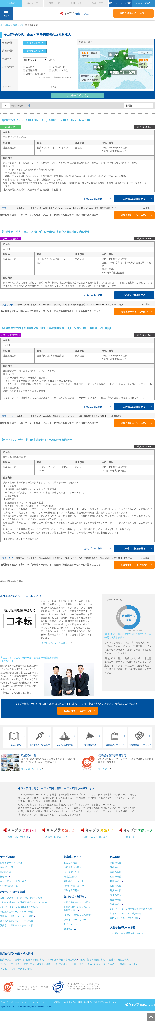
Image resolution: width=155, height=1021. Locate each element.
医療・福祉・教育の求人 (92, 959)
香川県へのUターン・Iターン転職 (16, 921)
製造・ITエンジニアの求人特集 (125, 913)
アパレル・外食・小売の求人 (62, 959)
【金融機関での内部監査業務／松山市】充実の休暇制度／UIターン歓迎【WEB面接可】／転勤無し (56, 328)
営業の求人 (5, 959)
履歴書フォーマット (74, 881)
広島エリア (54, 3)
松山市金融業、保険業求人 (50, 304)
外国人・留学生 (143, 3)
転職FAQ (4, 876)
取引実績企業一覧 (9, 886)
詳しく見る (103, 768)
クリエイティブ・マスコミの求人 (16, 969)
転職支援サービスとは (11, 862)
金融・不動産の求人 (119, 959)
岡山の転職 (115, 862)
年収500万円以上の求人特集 (124, 918)
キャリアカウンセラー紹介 (13, 881)
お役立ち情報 (70, 862)
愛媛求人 (20, 208)
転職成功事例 (70, 876)
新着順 (129, 105)
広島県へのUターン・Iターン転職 (16, 916)
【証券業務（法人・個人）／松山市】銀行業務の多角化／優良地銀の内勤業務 (44, 231)
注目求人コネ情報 (73, 867)
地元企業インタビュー (75, 872)
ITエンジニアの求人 (10, 964)
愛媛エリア (97, 3)
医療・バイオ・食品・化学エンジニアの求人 (94, 964)
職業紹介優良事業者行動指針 (78, 915)
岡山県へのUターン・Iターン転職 (16, 911)
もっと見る (145, 208)
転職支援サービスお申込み (77, 902)
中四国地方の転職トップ (11, 25)
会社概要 (68, 928)
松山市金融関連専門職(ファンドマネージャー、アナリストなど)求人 (94, 304)
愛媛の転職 (115, 899)
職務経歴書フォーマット (76, 886)
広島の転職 (115, 876)
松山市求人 (31, 208)
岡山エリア (32, 3)
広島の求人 (115, 881)
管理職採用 (31, 70)
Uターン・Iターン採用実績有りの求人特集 (131, 909)
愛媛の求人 (115, 904)
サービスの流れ (8, 867)
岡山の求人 (115, 867)
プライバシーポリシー (75, 919)
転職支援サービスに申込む (133, 13)
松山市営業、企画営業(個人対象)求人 (116, 558)
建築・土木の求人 (129, 964)
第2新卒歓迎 (58, 67)
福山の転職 (115, 886)
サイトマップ (70, 924)
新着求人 (30, 67)
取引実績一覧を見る (31, 768)
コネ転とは (5, 872)
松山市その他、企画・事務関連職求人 (97, 208)
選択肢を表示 (33, 43)
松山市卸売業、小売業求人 (50, 558)
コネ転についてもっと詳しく (55, 642)
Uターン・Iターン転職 (120, 3)
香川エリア (76, 3)
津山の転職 (115, 872)
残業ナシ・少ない (61, 70)
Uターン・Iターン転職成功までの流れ (19, 907)
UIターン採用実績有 (36, 74)
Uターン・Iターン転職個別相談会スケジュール (23, 902)
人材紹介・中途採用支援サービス (126, 933)
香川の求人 (115, 895)
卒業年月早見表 (72, 890)
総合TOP (11, 3)
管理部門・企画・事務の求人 (29, 959)
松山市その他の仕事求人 (67, 208)
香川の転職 (115, 890)
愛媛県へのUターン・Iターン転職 (16, 925)
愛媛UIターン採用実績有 (110, 416)
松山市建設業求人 (46, 208)
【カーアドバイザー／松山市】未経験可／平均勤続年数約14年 (36, 439)
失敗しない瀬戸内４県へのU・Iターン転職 (21, 897)
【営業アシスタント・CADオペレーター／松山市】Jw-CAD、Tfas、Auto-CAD (45, 120)
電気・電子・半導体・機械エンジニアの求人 (46, 964)
